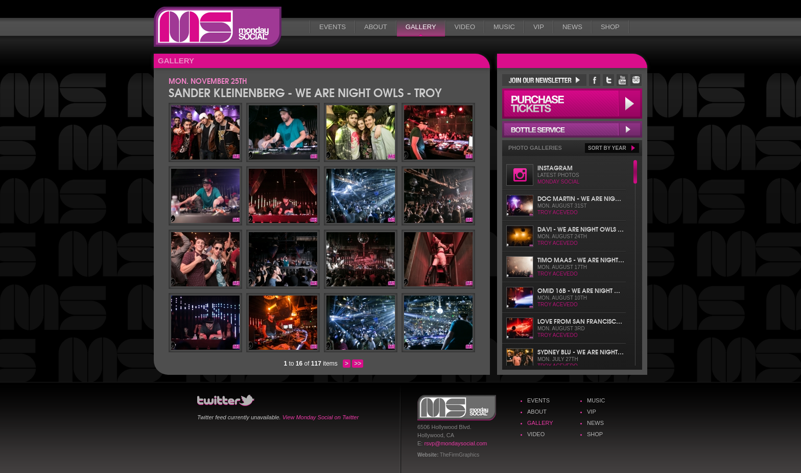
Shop (610, 27)
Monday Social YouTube (622, 80)
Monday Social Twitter (608, 80)
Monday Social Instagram (636, 80)
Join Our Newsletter (544, 80)
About (375, 27)
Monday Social (217, 27)
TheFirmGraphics (459, 455)
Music (504, 27)
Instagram (555, 167)
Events (332, 27)
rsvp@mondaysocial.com (455, 443)
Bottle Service (572, 129)
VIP (538, 27)
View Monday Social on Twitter (320, 417)
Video (465, 27)
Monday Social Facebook (594, 80)
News (572, 27)
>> (357, 363)
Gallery (421, 27)
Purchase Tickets (572, 103)
